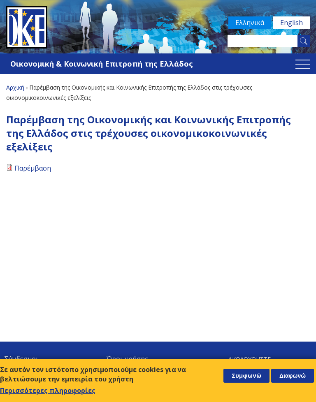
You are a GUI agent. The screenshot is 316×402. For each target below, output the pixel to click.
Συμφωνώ (246, 375)
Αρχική (15, 87)
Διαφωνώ (292, 375)
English (291, 22)
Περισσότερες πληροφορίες (47, 390)
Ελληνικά (249, 22)
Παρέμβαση (32, 168)
